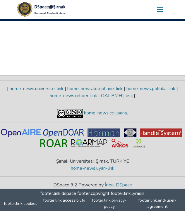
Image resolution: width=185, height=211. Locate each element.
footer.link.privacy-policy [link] (109, 203)
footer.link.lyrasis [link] (128, 193)
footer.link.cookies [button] (20, 203)
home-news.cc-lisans (105, 113)
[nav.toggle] (160, 9)
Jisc (129, 95)
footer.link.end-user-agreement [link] (157, 203)
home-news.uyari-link (92, 168)
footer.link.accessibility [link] (64, 200)
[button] (41, 9)
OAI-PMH (111, 95)
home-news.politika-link (151, 88)
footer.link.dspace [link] (58, 193)
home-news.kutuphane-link (95, 88)
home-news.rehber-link (74, 95)
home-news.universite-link (36, 88)
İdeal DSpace (118, 185)
